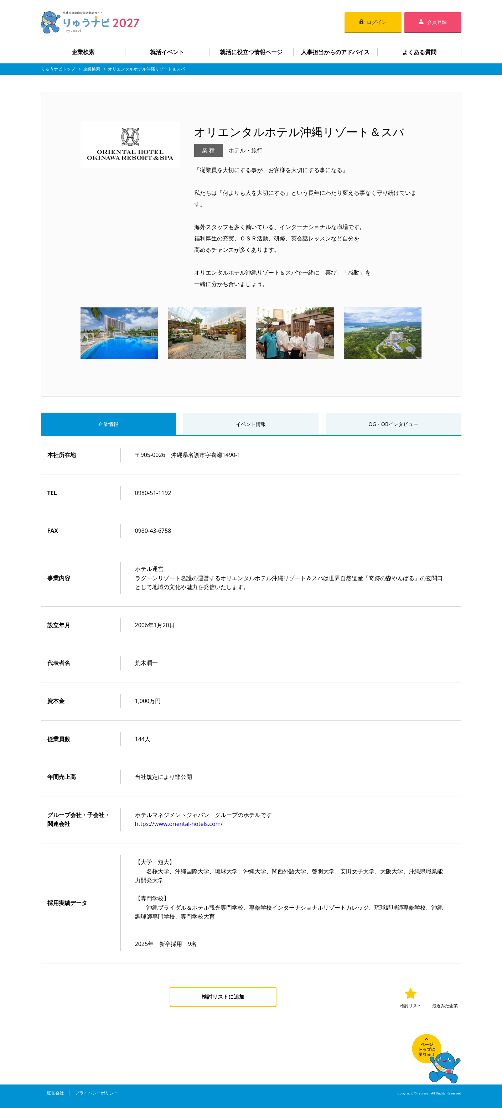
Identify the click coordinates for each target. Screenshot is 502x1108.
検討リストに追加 (223, 998)
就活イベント (167, 52)
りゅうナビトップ (58, 69)
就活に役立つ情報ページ (251, 52)
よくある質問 (419, 52)
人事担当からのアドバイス (335, 52)
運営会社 (55, 1094)
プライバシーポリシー (96, 1094)
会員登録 (437, 22)
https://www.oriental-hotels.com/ (179, 825)
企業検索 (83, 52)
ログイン (377, 22)
